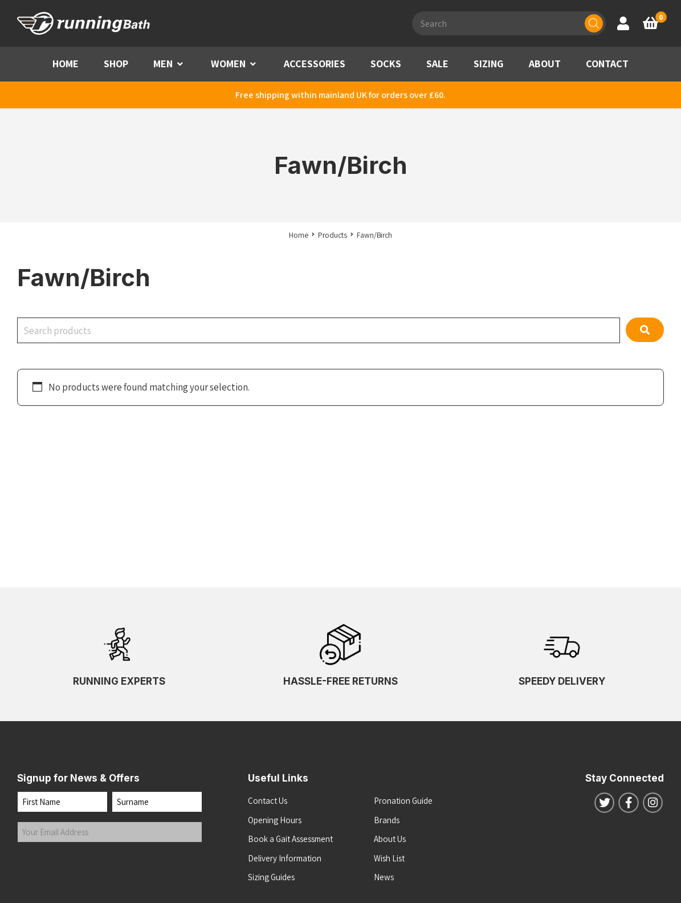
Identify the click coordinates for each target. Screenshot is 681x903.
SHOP (116, 63)
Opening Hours (274, 820)
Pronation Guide (403, 800)
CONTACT (607, 63)
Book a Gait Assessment (290, 838)
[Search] (594, 23)
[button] (180, 64)
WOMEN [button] (228, 63)
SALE (437, 63)
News (384, 877)
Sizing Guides (271, 877)
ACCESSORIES (314, 63)
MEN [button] (163, 63)
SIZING (489, 63)
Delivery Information (284, 858)
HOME (65, 63)
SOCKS (385, 63)
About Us (390, 838)
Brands (386, 820)
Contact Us (267, 800)
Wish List (389, 858)
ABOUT (545, 63)
